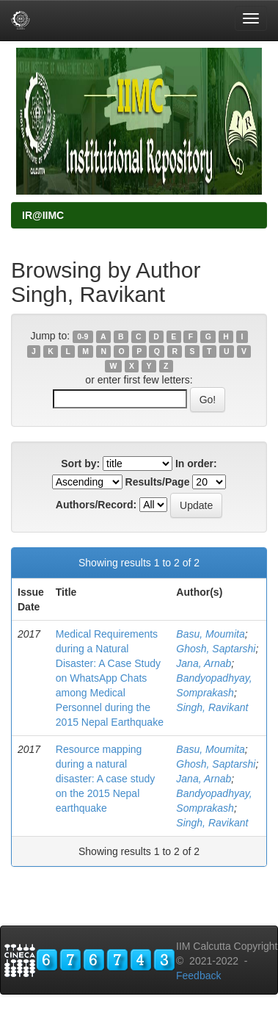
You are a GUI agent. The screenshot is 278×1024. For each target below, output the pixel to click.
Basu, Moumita (210, 634)
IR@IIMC (43, 215)
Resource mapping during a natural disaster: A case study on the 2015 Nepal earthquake (105, 778)
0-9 (82, 336)
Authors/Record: (96, 505)
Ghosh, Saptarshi (215, 649)
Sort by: (80, 463)
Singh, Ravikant (212, 707)
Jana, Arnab (203, 663)
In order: (196, 463)
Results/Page (157, 482)
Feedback (198, 975)
